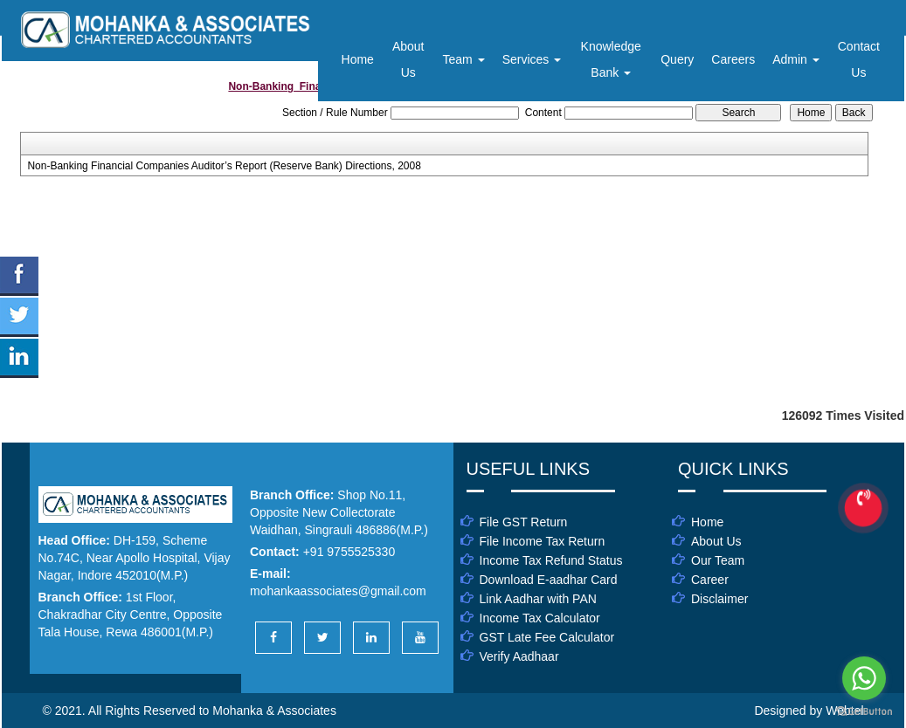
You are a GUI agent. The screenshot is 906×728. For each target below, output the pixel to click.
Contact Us (859, 59)
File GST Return (524, 522)
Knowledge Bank (611, 59)
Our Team (717, 560)
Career (710, 580)
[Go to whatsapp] (864, 678)
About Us (408, 59)
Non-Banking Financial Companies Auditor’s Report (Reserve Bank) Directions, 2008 (223, 166)
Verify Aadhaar (519, 656)
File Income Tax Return (542, 541)
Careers (733, 59)
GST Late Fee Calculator (547, 637)
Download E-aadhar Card (549, 580)
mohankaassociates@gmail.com (338, 591)
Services (532, 59)
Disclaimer (719, 599)
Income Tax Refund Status (551, 560)
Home (358, 59)
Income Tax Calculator (540, 618)
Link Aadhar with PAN (538, 599)
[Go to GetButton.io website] (864, 711)
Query (677, 59)
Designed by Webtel (808, 711)
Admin (796, 59)
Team (464, 59)
